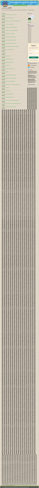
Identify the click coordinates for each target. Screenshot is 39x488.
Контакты (20, 5)
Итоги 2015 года (29, 39)
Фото (14, 5)
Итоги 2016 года (29, 38)
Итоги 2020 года (29, 33)
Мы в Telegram (32, 67)
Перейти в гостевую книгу (31, 84)
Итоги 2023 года (29, 29)
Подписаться (34, 57)
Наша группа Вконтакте (33, 63)
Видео (17, 5)
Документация (24, 5)
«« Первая (9, 7)
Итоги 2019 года (29, 34)
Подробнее (3, 16)
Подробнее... (29, 22)
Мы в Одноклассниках (33, 65)
